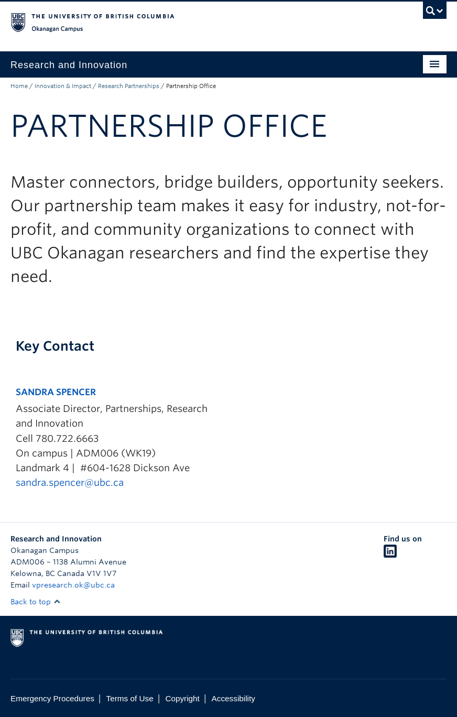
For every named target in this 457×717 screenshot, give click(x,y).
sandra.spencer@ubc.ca (70, 482)
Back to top (35, 602)
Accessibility (233, 698)
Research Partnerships (128, 86)
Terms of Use (130, 698)
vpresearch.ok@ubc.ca (73, 585)
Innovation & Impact (63, 86)
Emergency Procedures (52, 698)
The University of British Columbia (195, 21)
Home (19, 86)
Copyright (182, 698)
